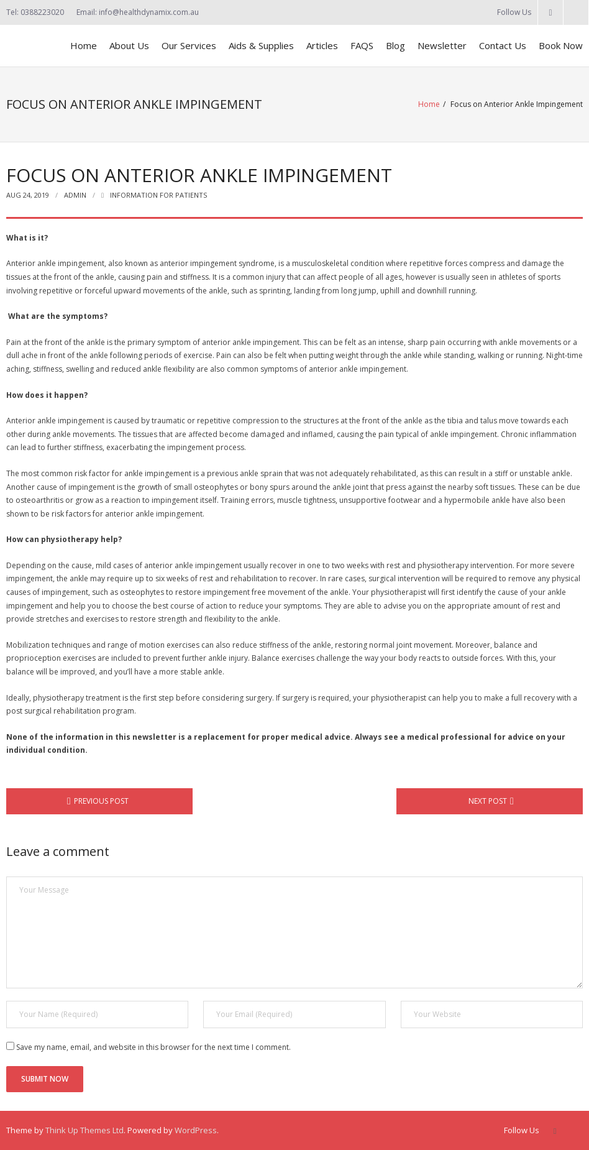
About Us (129, 45)
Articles (322, 45)
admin (75, 195)
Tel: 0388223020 (35, 12)
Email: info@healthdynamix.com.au (137, 12)
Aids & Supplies (261, 45)
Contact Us (502, 45)
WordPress (196, 1130)
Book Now (561, 45)
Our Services (189, 45)
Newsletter (442, 45)
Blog (395, 45)
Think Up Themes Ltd (84, 1130)
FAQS (361, 45)
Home (83, 45)
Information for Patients (158, 195)
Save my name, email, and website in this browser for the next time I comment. (153, 1047)
